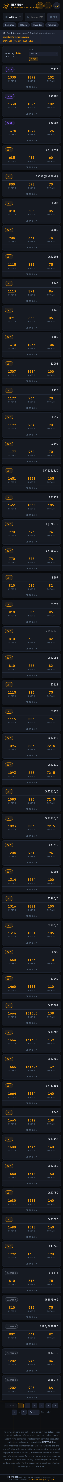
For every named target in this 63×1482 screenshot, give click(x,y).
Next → (33, 1412)
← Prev (10, 1405)
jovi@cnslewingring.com (16, 37)
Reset (54, 17)
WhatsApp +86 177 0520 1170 (18, 41)
